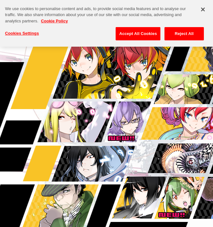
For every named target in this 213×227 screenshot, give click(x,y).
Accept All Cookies (138, 30)
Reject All (184, 30)
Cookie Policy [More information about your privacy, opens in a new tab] (54, 17)
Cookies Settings (22, 30)
